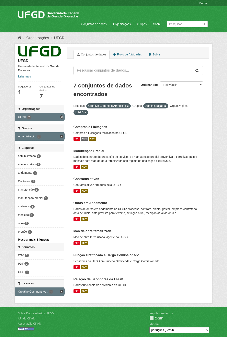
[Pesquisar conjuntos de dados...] (132, 70)
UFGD (59, 38)
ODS (84, 139)
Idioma (154, 324)
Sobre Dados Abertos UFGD (36, 313)
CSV (92, 139)
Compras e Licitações (90, 127)
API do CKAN (26, 318)
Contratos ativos (86, 179)
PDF (77, 139)
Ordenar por (149, 84)
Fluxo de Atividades (127, 54)
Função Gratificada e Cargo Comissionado (106, 255)
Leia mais (24, 76)
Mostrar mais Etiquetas (33, 239)
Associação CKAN (29, 323)
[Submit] (204, 23)
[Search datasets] (187, 24)
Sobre (157, 24)
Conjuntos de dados (94, 24)
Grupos (142, 24)
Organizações (122, 24)
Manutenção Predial (88, 151)
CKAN (156, 318)
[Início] (19, 38)
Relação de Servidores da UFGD (98, 279)
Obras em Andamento (90, 203)
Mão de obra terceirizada (92, 231)
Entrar (203, 3)
